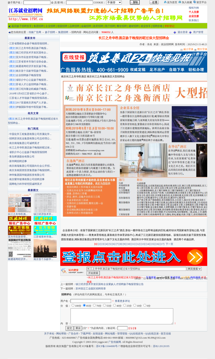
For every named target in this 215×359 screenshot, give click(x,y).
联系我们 (194, 20)
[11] (133, 244)
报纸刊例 (194, 7)
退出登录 (183, 32)
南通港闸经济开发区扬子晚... (32, 66)
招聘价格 (157, 26)
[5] (110, 244)
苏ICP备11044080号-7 (108, 346)
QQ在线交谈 (152, 333)
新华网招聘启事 (18, 161)
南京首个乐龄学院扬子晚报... (32, 70)
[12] (138, 244)
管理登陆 (122, 333)
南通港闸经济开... (18, 259)
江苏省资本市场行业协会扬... (32, 61)
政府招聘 (98, 26)
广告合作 (73, 333)
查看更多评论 (122, 301)
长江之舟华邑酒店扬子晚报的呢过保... (30, 147)
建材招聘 (134, 26)
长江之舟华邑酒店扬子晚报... (32, 48)
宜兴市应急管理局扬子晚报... (32, 57)
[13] (143, 244)
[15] (153, 244)
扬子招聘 (50, 32)
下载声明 (86, 333)
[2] (99, 244)
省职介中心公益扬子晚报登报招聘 (28, 152)
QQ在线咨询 (136, 333)
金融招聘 (86, 26)
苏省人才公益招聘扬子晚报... (32, 84)
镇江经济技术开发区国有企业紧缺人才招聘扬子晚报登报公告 (110, 284)
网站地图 (110, 333)
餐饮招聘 (122, 26)
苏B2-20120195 (161, 346)
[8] (120, 244)
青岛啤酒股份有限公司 (21, 156)
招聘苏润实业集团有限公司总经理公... (30, 138)
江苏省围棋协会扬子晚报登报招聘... (29, 43)
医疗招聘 (110, 26)
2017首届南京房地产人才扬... (32, 102)
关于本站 (49, 333)
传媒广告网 (35, 32)
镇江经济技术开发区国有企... (32, 52)
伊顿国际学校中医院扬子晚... (32, 107)
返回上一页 (192, 278)
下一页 (169, 244)
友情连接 (98, 333)
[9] (124, 244)
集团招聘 (39, 26)
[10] (128, 244)
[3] (102, 244)
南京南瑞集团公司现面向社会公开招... (30, 165)
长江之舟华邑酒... (18, 214)
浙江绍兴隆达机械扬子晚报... (32, 88)
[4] (106, 244)
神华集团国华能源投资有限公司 (27, 174)
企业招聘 (50, 26)
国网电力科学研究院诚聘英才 (25, 183)
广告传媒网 (114, 342)
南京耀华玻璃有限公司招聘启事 (27, 179)
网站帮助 (61, 333)
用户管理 (198, 32)
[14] (148, 244)
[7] (117, 244)
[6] (113, 244)
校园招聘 (62, 26)
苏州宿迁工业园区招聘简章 (91, 288)
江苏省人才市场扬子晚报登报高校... (29, 97)
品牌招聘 (74, 26)
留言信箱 (166, 333)
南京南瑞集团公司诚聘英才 (24, 143)
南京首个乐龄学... (43, 259)
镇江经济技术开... (43, 214)
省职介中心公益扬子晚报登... (32, 79)
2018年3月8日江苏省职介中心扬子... (29, 93)
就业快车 (146, 26)
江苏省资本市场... (43, 236)
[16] (157, 244)
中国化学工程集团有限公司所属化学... (30, 134)
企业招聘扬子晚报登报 (28, 75)
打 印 (203, 278)
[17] (162, 244)
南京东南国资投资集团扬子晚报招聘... (30, 170)
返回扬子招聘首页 (22, 26)
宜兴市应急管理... (18, 236)
